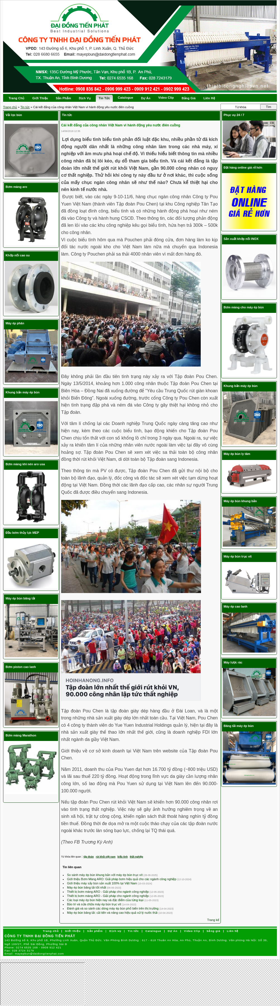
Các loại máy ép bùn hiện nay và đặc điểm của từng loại (105, 900)
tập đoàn (88, 856)
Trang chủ (10, 107)
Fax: (19, 950)
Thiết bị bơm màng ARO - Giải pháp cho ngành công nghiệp (108, 891)
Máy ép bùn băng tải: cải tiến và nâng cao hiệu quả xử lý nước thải (112, 912)
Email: (34, 953)
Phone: (32, 947)
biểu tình (123, 856)
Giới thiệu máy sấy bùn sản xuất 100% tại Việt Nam (102, 883)
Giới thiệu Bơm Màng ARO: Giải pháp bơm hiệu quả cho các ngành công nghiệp (122, 879)
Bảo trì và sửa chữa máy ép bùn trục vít (94, 904)
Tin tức (25, 107)
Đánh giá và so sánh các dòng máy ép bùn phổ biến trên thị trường (113, 908)
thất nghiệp (136, 856)
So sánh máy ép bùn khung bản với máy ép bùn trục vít (105, 875)
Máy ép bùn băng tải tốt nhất (87, 887)
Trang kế (213, 920)
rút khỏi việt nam (105, 856)
